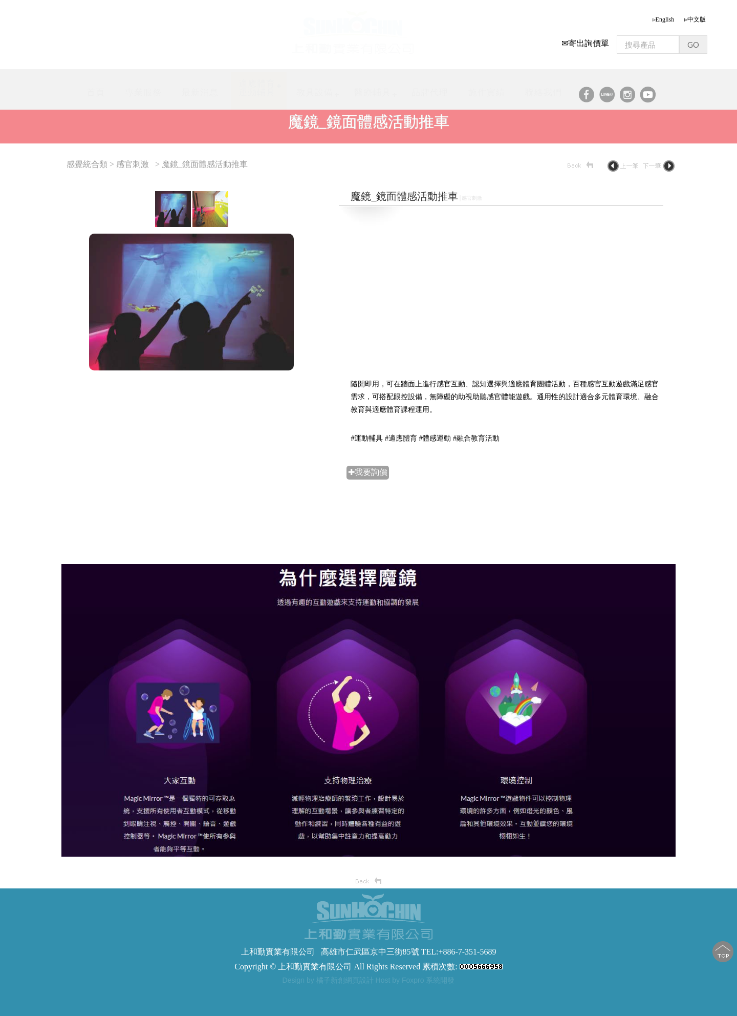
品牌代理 (429, 89)
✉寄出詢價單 (585, 39)
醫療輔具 (372, 89)
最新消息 (200, 89)
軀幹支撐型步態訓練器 (413, 993)
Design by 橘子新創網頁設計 (329, 980)
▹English (664, 15)
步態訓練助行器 (351, 993)
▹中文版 (695, 15)
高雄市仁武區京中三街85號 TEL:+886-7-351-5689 (408, 951)
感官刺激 (132, 164)
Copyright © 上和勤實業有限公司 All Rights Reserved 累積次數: (368, 966)
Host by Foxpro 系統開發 (415, 980)
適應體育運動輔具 (257, 84)
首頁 (95, 89)
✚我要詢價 (367, 472)
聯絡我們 (543, 89)
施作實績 (486, 89)
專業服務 (143, 89)
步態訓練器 (268, 993)
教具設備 (314, 89)
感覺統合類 (88, 164)
